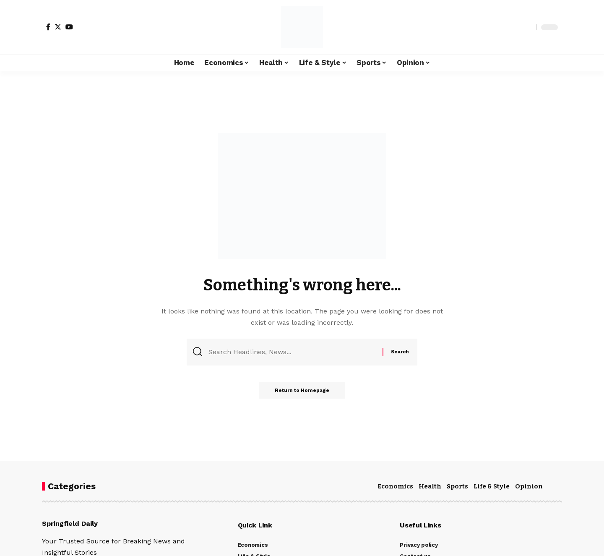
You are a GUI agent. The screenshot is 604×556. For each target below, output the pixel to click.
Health (430, 486)
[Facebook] (48, 26)
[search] (528, 27)
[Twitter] (57, 26)
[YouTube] (69, 26)
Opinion (529, 486)
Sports (457, 486)
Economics (395, 486)
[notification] (515, 27)
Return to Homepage (302, 391)
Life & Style (492, 486)
